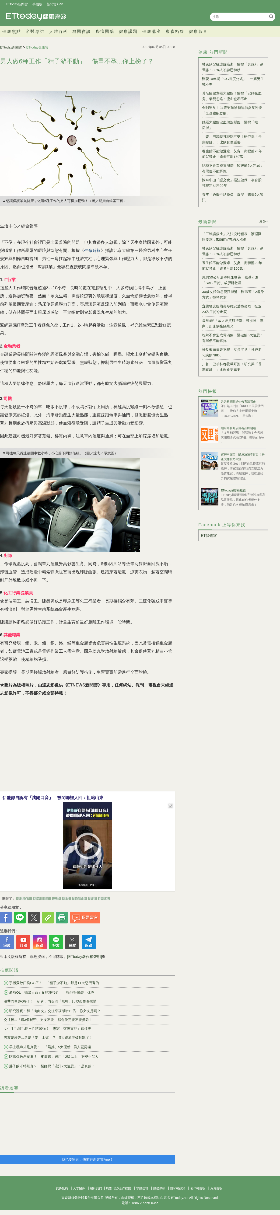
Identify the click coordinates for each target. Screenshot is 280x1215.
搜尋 (271, 16)
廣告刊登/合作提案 (118, 1188)
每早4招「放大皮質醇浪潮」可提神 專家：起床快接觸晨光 (232, 323)
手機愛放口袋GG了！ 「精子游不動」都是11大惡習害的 (51, 983)
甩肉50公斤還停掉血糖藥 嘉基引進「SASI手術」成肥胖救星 (230, 280)
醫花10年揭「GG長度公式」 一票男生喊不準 (233, 81)
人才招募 (79, 1188)
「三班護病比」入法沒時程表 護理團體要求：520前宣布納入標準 (232, 236)
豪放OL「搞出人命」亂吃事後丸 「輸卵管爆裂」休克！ (51, 992)
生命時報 (79, 898)
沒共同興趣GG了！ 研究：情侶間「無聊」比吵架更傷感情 (50, 1001)
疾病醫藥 (105, 31)
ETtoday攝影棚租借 (233, 490)
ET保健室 (209, 536)
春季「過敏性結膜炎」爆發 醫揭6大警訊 (232, 197)
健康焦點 (11, 31)
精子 (37, 898)
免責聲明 (216, 1188)
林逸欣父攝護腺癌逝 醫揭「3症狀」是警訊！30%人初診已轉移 (232, 67)
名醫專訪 (35, 31)
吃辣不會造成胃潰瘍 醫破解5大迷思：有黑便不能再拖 (232, 168)
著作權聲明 (197, 1188)
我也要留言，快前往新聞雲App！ (87, 1159)
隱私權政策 (177, 1188)
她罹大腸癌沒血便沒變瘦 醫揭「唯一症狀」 (232, 125)
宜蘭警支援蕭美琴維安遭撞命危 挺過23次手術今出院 (232, 309)
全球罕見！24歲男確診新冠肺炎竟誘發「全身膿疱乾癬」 (232, 110)
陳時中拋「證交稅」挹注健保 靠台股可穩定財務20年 (232, 183)
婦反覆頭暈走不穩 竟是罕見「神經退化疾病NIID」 (232, 352)
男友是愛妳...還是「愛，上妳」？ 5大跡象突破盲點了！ (48, 1037)
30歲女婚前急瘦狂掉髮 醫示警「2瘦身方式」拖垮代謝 (233, 294)
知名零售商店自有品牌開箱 (238, 428)
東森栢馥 (175, 31)
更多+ (263, 221)
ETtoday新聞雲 (17, 4)
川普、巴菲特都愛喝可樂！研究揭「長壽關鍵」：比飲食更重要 (232, 139)
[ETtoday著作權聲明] (84, 957)
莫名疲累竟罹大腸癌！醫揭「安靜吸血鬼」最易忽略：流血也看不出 (232, 96)
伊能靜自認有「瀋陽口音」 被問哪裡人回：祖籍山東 (53, 797)
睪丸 (47, 898)
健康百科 (24, 898)
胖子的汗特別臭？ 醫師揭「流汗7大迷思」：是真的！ (49, 1066)
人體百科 (58, 31)
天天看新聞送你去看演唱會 (238, 401)
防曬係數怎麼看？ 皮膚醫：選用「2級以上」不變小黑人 (51, 1056)
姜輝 (92, 898)
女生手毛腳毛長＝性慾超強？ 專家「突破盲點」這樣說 (47, 1028)
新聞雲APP (55, 4)
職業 (66, 898)
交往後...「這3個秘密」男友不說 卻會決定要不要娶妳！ (48, 1020)
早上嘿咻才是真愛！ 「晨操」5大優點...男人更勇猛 (47, 1047)
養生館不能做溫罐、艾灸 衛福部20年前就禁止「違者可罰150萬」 (232, 154)
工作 (56, 898)
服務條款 (159, 1188)
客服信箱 (142, 1188)
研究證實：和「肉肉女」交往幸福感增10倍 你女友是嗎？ (52, 1011)
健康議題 (128, 31)
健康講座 (151, 31)
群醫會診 (81, 31)
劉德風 (104, 898)
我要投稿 (62, 1188)
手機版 (37, 4)
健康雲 (36, 17)
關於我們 (96, 1188)
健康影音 (198, 31)
